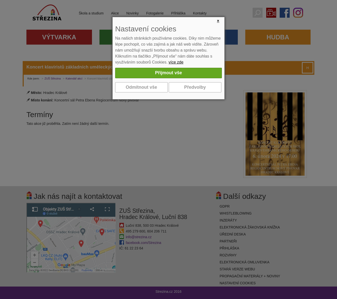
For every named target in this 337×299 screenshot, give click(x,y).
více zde (175, 62)
